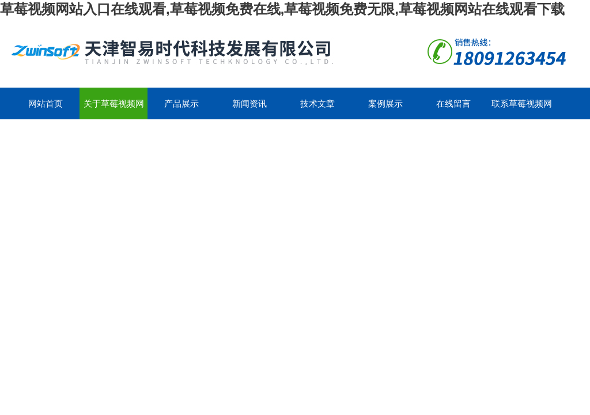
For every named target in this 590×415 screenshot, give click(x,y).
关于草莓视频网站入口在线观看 (114, 109)
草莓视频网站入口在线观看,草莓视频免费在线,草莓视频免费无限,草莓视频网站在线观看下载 (282, 9)
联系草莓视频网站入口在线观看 (521, 109)
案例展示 (385, 103)
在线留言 (453, 103)
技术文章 (317, 103)
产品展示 (181, 103)
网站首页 (45, 103)
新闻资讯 (249, 103)
